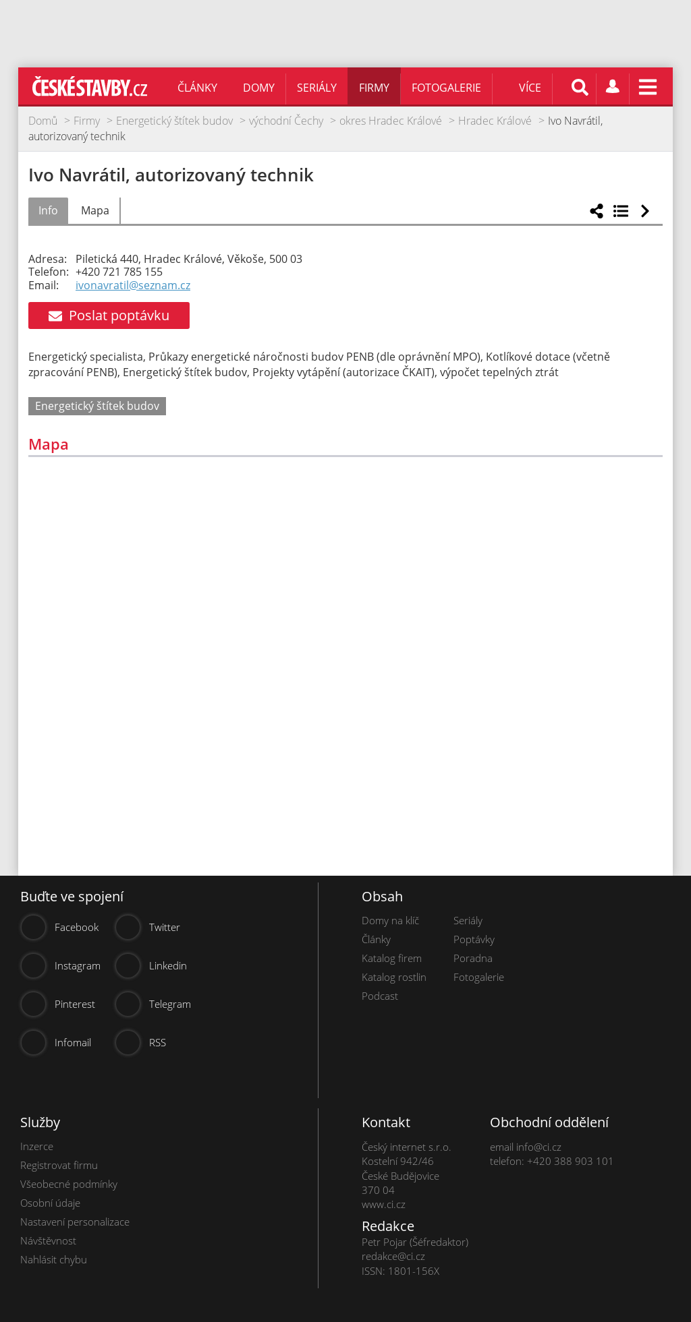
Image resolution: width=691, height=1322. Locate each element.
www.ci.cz (384, 1204)
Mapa (95, 210)
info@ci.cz (538, 1146)
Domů (42, 120)
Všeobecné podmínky (68, 1184)
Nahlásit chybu (53, 1259)
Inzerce (36, 1146)
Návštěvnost (48, 1240)
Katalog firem (392, 958)
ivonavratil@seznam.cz (133, 285)
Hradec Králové (495, 120)
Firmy (374, 87)
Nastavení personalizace (75, 1221)
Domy (259, 87)
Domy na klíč (390, 920)
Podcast (380, 995)
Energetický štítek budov (174, 120)
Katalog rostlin (394, 977)
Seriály (317, 87)
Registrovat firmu (59, 1165)
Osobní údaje (50, 1202)
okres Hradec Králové (390, 120)
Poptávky (474, 939)
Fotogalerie (446, 87)
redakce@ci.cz (393, 1256)
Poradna (473, 958)
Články (197, 87)
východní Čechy (286, 120)
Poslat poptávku (109, 315)
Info (48, 210)
